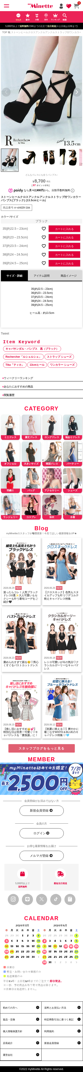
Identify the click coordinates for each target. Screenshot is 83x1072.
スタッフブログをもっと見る (42, 748)
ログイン (41, 833)
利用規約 (49, 1031)
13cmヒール (37, 364)
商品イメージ (69, 275)
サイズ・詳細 (14, 275)
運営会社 (8, 1055)
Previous (6, 92)
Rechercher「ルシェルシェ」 (23, 356)
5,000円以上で (23, 878)
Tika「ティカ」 (15, 364)
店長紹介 (8, 1043)
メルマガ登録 (41, 855)
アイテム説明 (42, 275)
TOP (4, 32)
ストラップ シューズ (59, 356)
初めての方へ (10, 1007)
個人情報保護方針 (12, 1031)
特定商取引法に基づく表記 (58, 1019)
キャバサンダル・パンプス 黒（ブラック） (32, 348)
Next (76, 92)
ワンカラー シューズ (62, 364)
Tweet (5, 333)
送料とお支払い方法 (55, 1007)
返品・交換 (9, 1019)
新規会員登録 (41, 810)
